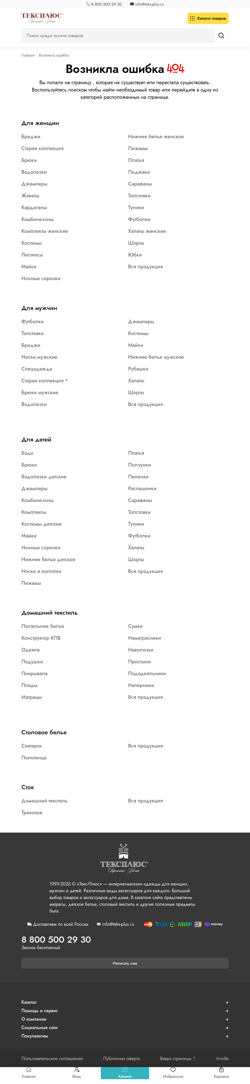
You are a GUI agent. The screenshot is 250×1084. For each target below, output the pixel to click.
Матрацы (31, 697)
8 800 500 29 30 (106, 4)
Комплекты (33, 512)
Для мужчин (39, 307)
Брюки (29, 160)
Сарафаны (140, 184)
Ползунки (139, 465)
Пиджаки (139, 172)
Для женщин (40, 122)
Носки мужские (39, 357)
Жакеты (30, 195)
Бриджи (30, 136)
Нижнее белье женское (156, 136)
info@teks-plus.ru (149, 4)
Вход (76, 1073)
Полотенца (33, 757)
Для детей (36, 439)
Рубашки (138, 369)
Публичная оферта (121, 1058)
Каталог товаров (208, 18)
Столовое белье (44, 732)
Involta (222, 1058)
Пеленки (138, 476)
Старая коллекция (42, 148)
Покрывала (34, 673)
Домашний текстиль (49, 612)
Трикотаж (32, 812)
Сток (27, 786)
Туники (136, 207)
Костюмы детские (41, 524)
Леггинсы (32, 254)
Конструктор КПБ (41, 638)
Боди (27, 453)
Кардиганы (34, 207)
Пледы (29, 685)
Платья (136, 160)
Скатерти (31, 746)
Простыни (139, 661)
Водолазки (34, 172)
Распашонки (142, 488)
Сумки (135, 626)
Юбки (135, 254)
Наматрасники (144, 638)
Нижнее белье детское (48, 559)
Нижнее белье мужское (156, 357)
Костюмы (31, 243)
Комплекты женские (44, 231)
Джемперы (34, 184)
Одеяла (30, 649)
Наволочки (140, 649)
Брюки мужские (39, 392)
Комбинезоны (37, 219)
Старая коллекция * (44, 380)
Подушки (32, 661)
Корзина (221, 1073)
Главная (28, 1073)
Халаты (136, 380)
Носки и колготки (41, 571)
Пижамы (138, 148)
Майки (29, 266)
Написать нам (125, 963)
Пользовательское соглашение (52, 1058)
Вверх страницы (178, 1058)
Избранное (173, 1073)
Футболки (139, 219)
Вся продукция (145, 266)
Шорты (136, 243)
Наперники (141, 685)
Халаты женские (147, 231)
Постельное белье (42, 626)
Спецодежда (36, 369)
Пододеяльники (147, 673)
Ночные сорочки (41, 278)
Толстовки (139, 195)
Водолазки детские (43, 476)
